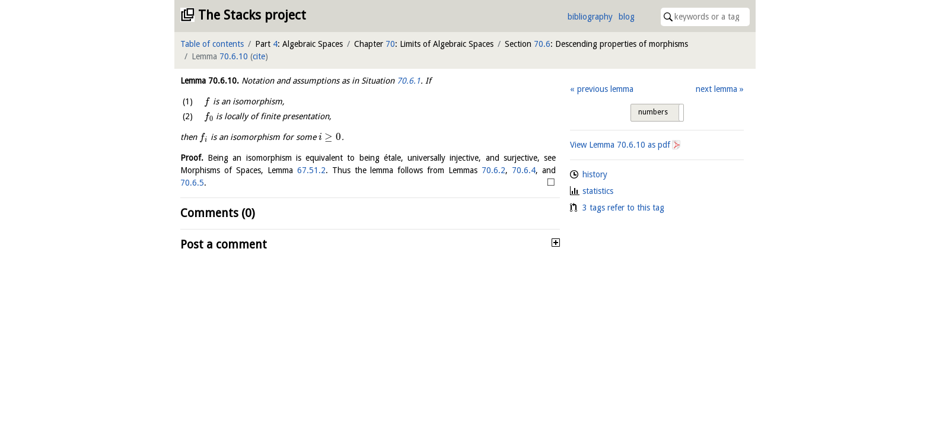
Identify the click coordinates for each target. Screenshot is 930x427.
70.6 (542, 44)
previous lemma (605, 89)
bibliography (590, 16)
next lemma (716, 89)
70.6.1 (409, 80)
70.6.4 (524, 170)
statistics (597, 191)
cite (259, 56)
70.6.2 (493, 170)
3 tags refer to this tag (623, 207)
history (594, 174)
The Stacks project (252, 15)
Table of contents (212, 44)
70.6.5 (192, 182)
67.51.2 (311, 170)
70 (390, 44)
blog (627, 16)
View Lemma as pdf (620, 144)
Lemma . (209, 80)
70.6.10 (233, 56)
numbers (653, 112)
